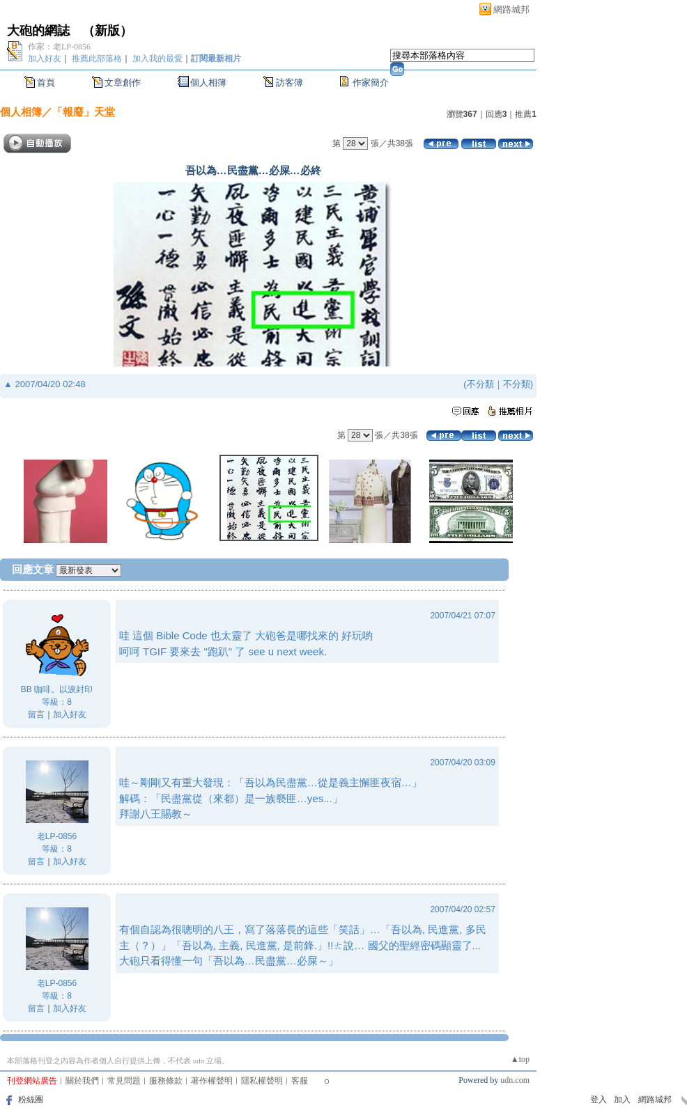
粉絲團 (30, 1099)
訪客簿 (289, 82)
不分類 (480, 384)
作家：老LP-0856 (59, 47)
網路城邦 (511, 9)
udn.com (515, 1080)
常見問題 (124, 1081)
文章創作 (123, 82)
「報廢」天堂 (83, 112)
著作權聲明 (212, 1081)
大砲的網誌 (38, 31)
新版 (107, 31)
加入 (622, 1099)
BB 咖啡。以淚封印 (57, 689)
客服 (299, 1081)
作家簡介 (371, 82)
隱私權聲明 (262, 1081)
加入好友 (44, 58)
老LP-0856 (57, 836)
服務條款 (166, 1081)
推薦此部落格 (97, 58)
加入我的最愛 (157, 58)
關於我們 (82, 1081)
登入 (598, 1099)
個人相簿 (208, 82)
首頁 (46, 82)
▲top (520, 1059)
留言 (36, 714)
